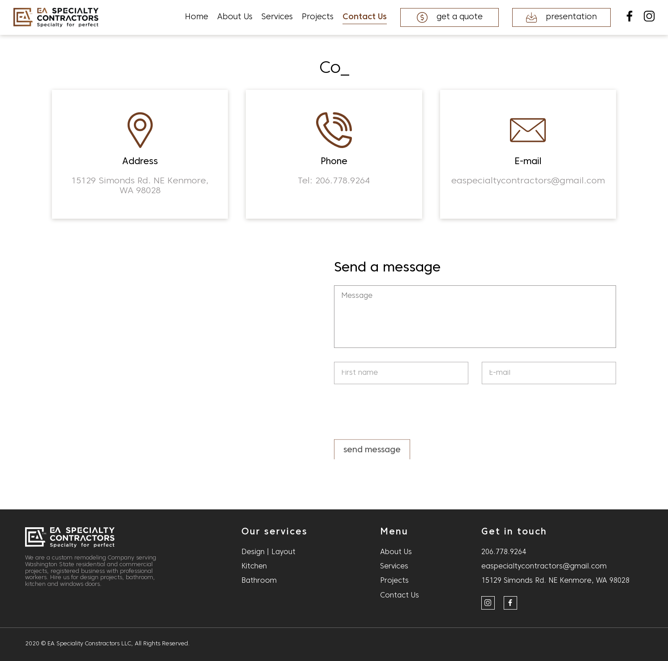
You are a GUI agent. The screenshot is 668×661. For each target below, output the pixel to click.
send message (372, 453)
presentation (561, 17)
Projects (318, 17)
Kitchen (254, 567)
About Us (235, 17)
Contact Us (365, 17)
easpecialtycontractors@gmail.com (544, 567)
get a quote (450, 17)
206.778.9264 (503, 552)
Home (196, 17)
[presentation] (402, 412)
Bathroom (259, 581)
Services (277, 17)
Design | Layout (268, 552)
